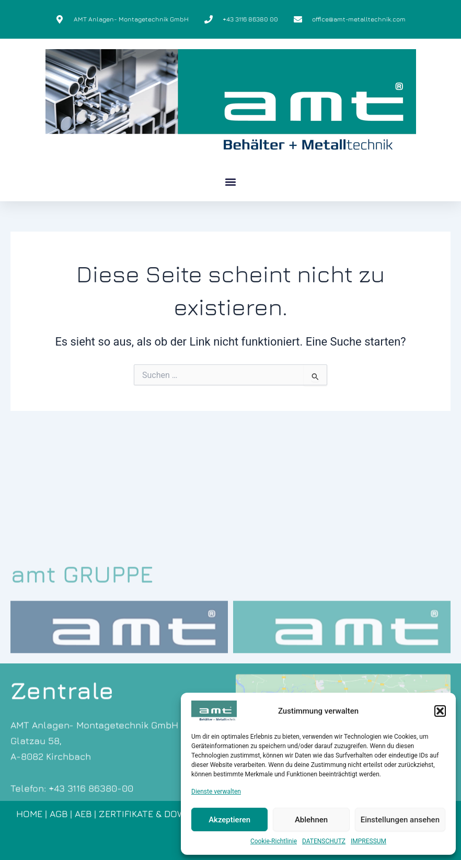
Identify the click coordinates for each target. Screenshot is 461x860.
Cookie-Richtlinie (273, 841)
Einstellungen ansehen (400, 819)
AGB (58, 813)
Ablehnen (311, 819)
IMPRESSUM (368, 841)
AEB (83, 813)
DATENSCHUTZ (323, 841)
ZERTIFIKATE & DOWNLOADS (160, 813)
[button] (440, 711)
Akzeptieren (229, 819)
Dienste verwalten (216, 791)
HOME (29, 813)
